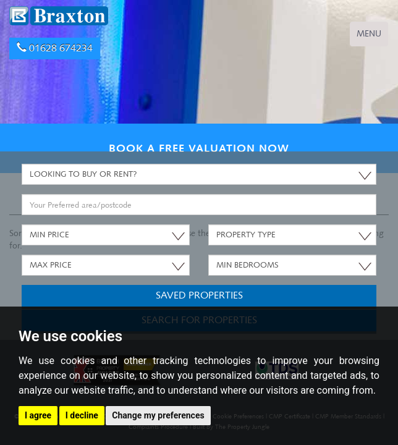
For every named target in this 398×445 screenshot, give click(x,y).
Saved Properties (199, 295)
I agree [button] (38, 415)
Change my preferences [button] (158, 415)
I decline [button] (82, 415)
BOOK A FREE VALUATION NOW (199, 148)
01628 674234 (55, 48)
